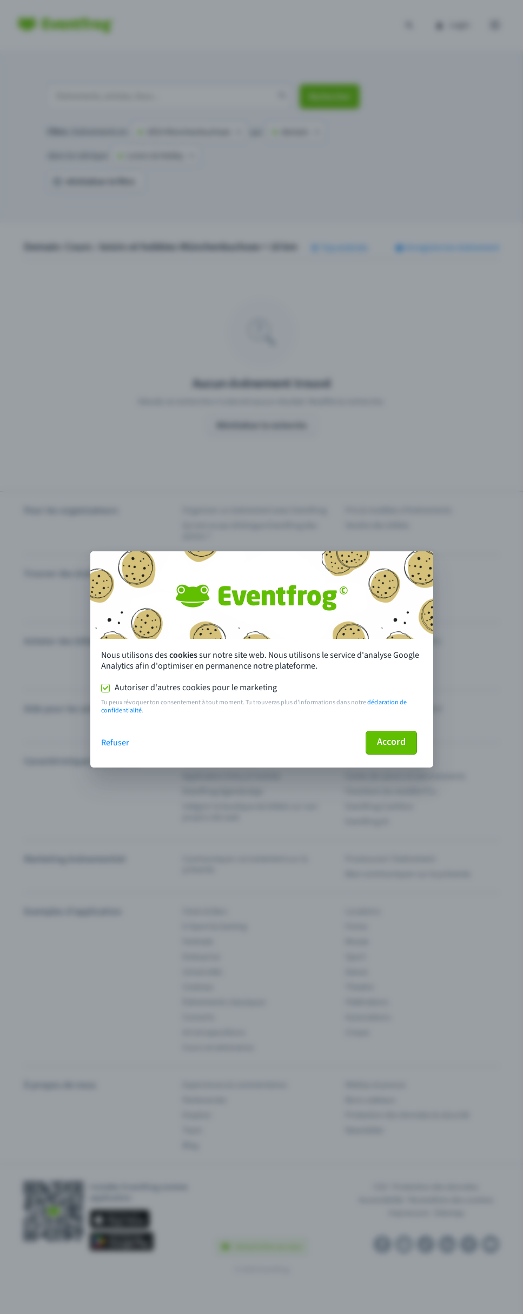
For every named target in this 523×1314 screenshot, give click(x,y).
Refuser (115, 742)
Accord (391, 742)
